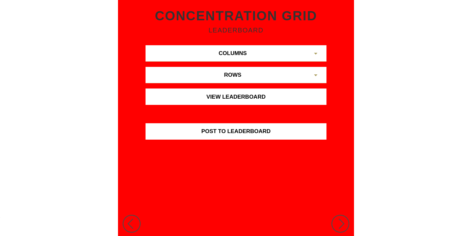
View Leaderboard (236, 97)
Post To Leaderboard (235, 131)
